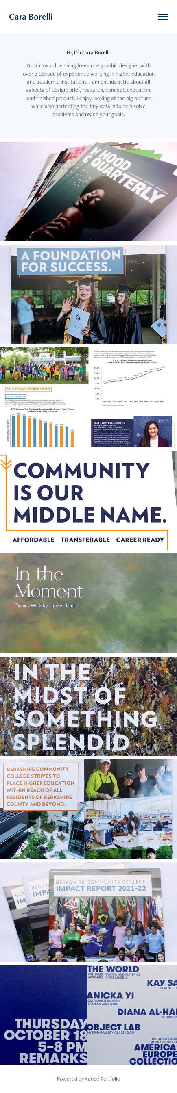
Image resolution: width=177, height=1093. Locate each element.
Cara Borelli (30, 16)
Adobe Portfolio (102, 1078)
